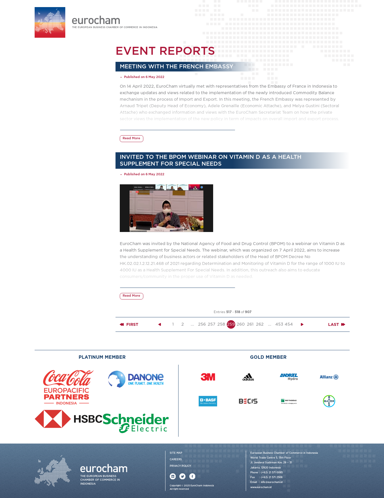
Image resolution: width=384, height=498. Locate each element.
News (48, 143)
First (129, 324)
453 (279, 324)
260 (241, 324)
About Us (47, 79)
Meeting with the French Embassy (176, 66)
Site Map (176, 453)
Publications (50, 161)
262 (260, 324)
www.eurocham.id (261, 487)
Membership (50, 107)
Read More (131, 138)
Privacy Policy (180, 466)
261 (250, 324)
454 (289, 324)
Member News (56, 152)
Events (49, 125)
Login (311, 20)
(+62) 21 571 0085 (272, 473)
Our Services (50, 88)
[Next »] (302, 324)
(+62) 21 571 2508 (271, 477)
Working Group (53, 98)
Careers (176, 460)
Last (336, 324)
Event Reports (56, 134)
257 (211, 324)
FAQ (346, 20)
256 (202, 324)
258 (221, 324)
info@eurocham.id (272, 482)
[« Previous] (160, 324)
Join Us (328, 20)
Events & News (52, 116)
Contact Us (49, 170)
